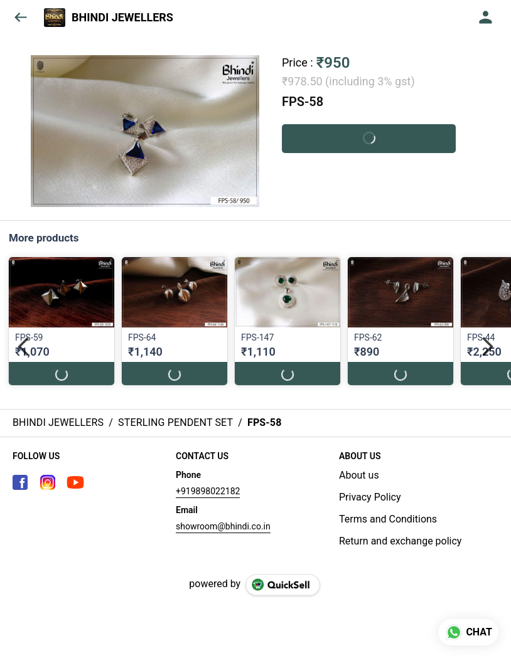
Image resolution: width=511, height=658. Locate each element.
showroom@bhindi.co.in (223, 526)
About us (359, 475)
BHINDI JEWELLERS (122, 17)
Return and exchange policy (400, 541)
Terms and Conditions (388, 519)
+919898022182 (208, 491)
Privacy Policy (370, 497)
